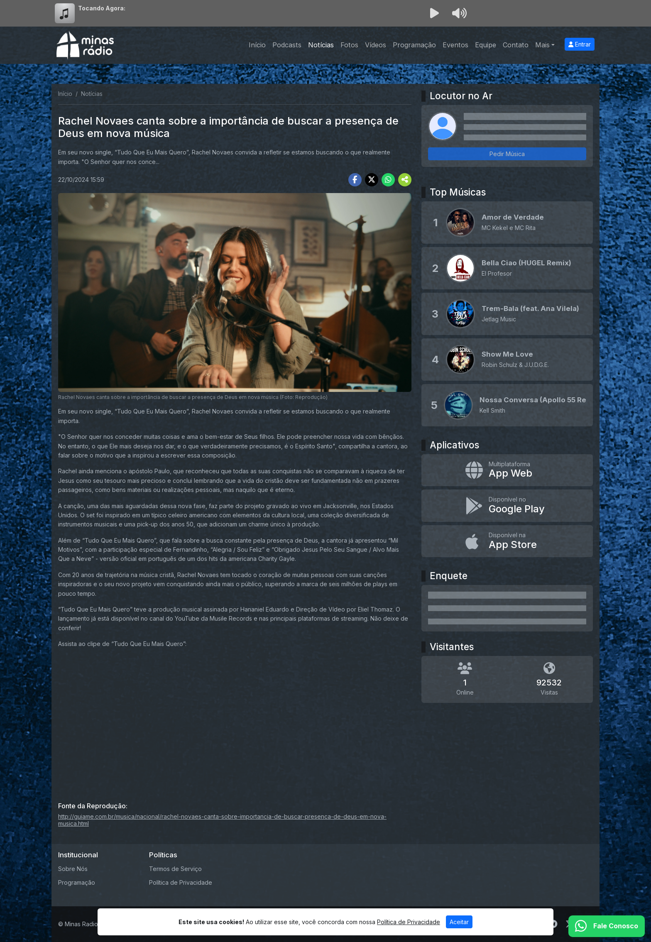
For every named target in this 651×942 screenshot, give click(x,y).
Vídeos (375, 45)
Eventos (455, 45)
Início (257, 45)
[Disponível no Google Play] (507, 505)
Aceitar (459, 921)
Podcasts (286, 45)
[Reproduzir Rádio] (434, 13)
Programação (414, 45)
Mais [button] (542, 45)
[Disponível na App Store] (507, 541)
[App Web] (507, 470)
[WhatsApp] (606, 926)
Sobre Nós (73, 868)
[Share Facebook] (355, 179)
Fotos (349, 45)
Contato (516, 45)
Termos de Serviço (175, 868)
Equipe (485, 45)
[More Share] (404, 179)
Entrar (579, 44)
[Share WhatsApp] (388, 179)
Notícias (321, 45)
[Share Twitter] (371, 179)
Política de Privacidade (180, 882)
